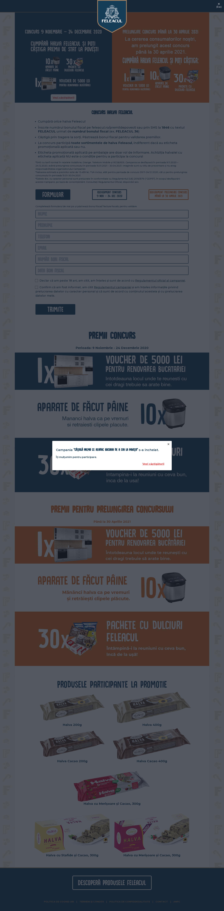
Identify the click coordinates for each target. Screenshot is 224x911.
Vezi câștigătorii (153, 463)
